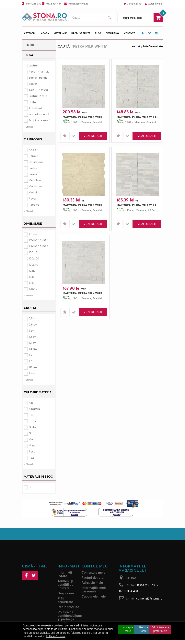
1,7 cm (33, 361)
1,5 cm (33, 355)
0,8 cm (33, 324)
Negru (33, 445)
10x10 (32, 270)
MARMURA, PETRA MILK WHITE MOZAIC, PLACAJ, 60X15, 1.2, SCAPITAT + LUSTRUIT (138, 205)
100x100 (34, 258)
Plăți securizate (65, 600)
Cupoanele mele (94, 596)
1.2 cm (151, 210)
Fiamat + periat (39, 114)
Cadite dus (36, 162)
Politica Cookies (55, 636)
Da (30, 487)
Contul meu (95, 566)
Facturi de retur (93, 577)
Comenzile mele (93, 572)
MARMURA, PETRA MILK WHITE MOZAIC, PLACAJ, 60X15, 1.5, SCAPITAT (138, 117)
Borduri (33, 155)
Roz (31, 457)
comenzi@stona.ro (78, 3)
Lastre (33, 168)
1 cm (31, 330)
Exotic (33, 421)
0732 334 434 (53, 3)
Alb (31, 402)
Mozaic (33, 192)
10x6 (32, 276)
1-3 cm (33, 234)
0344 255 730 (33, 3)
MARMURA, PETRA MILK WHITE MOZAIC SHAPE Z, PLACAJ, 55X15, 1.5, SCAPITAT (84, 205)
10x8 (32, 282)
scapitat (97, 122)
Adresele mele (92, 582)
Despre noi (113, 33)
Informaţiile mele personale (94, 589)
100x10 (33, 252)
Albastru (34, 408)
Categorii (30, 33)
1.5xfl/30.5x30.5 (38, 246)
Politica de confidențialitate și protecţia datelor (70, 617)
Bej (31, 415)
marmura (86, 122)
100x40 (33, 264)
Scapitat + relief (39, 120)
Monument (36, 186)
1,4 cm (33, 348)
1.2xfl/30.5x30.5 (38, 240)
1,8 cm (33, 367)
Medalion (35, 180)
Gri (30, 433)
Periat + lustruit (39, 71)
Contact (129, 33)
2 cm (32, 373)
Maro (32, 439)
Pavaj (32, 198)
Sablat (33, 83)
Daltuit (33, 102)
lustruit (121, 210)
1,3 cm (32, 342)
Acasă (45, 33)
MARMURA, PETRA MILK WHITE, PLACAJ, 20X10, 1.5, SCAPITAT (84, 293)
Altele (32, 149)
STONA (130, 578)
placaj (66, 122)
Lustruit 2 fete (38, 95)
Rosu (32, 451)
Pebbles (34, 204)
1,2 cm (33, 336)
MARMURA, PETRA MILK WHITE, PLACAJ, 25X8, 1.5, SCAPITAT (84, 117)
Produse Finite (80, 33)
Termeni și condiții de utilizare (65, 584)
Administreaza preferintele (160, 629)
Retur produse (68, 607)
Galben (33, 427)
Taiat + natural (38, 89)
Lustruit (34, 65)
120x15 (33, 289)
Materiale (60, 33)
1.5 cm (75, 122)
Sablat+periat (38, 77)
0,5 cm (33, 318)
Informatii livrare (65, 574)
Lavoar (33, 174)
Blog (98, 33)
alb (106, 122)
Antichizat (35, 108)
